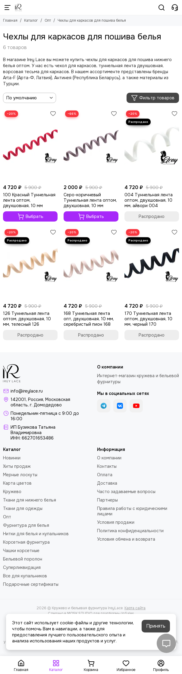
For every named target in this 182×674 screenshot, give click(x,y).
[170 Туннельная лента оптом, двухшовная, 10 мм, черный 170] (151, 264)
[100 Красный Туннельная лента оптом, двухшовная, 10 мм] (30, 145)
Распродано (152, 216)
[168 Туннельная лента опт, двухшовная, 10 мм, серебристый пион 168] (91, 264)
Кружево (12, 491)
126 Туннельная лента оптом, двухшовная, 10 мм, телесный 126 (27, 319)
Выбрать (30, 216)
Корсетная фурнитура (26, 542)
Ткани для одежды (22, 508)
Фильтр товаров (152, 98)
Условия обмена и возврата (126, 539)
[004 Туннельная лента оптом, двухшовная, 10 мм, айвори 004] (151, 145)
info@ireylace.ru (27, 391)
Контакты (107, 466)
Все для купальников (25, 576)
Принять (155, 626)
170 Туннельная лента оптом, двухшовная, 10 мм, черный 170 (148, 319)
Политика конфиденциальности (130, 530)
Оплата (104, 474)
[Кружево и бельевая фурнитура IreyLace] (18, 7)
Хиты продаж (17, 466)
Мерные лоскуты (20, 474)
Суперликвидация (22, 567)
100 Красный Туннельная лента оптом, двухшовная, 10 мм (29, 200)
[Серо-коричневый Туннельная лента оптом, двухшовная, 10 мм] (91, 145)
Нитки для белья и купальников (36, 533)
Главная (10, 20)
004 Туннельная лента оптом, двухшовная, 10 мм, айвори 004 (148, 200)
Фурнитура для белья (26, 525)
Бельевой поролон (22, 559)
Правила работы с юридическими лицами (132, 511)
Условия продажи (115, 522)
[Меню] (7, 7)
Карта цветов (17, 483)
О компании (109, 458)
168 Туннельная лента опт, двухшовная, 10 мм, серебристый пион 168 (89, 319)
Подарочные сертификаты (30, 584)
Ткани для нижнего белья (29, 500)
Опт (48, 20)
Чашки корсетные (21, 550)
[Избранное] (53, 113)
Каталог (31, 20)
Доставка (107, 483)
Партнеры (107, 500)
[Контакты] (174, 7)
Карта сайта (135, 608)
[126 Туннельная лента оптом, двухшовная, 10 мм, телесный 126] (30, 264)
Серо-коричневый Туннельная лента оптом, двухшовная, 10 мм (90, 200)
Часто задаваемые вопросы (126, 491)
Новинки (11, 458)
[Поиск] (161, 7)
